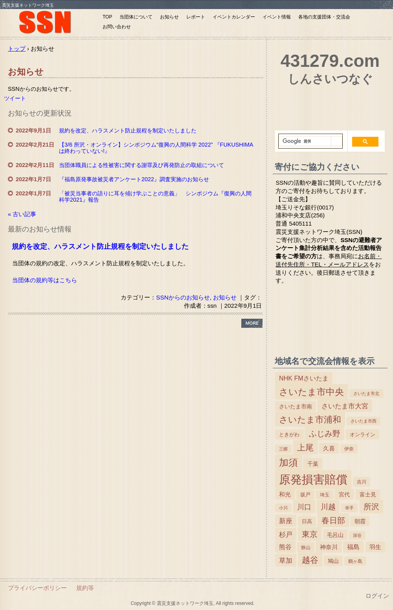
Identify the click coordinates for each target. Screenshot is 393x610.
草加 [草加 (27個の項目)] (285, 560)
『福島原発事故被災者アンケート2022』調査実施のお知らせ (134, 179)
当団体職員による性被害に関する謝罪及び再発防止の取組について (141, 165)
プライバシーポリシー (37, 587)
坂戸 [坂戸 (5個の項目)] (305, 495)
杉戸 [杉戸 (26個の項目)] (285, 534)
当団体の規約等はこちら (44, 280)
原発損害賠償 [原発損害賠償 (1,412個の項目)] (313, 479)
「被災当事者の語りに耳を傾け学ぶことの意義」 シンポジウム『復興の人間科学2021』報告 (155, 196)
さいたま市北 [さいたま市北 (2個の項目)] (366, 393)
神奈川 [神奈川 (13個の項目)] (329, 547)
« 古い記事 (22, 214)
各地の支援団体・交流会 (324, 17)
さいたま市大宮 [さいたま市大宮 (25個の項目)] (344, 406)
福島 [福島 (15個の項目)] (353, 547)
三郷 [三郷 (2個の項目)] (283, 448)
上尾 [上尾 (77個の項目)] (305, 447)
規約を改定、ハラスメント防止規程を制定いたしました (127, 130)
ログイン (377, 596)
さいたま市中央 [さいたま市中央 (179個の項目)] (311, 392)
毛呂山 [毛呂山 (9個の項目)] (335, 535)
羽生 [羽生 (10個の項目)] (375, 547)
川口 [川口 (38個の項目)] (304, 507)
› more (252, 323)
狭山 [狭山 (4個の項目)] (305, 547)
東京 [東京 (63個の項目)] (310, 534)
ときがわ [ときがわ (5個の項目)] (289, 434)
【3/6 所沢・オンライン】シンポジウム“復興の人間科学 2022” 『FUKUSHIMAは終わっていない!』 (156, 147)
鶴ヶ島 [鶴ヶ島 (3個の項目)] (355, 561)
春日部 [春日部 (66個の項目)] (333, 520)
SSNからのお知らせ (182, 297)
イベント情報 (277, 17)
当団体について (135, 17)
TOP (107, 17)
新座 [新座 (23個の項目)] (285, 521)
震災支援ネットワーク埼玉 (49, 22)
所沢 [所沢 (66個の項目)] (371, 506)
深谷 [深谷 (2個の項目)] (357, 535)
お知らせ (169, 17)
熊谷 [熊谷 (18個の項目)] (285, 546)
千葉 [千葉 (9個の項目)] (312, 464)
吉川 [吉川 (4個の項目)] (361, 482)
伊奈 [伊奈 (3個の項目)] (349, 448)
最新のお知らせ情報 (40, 229)
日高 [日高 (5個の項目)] (307, 521)
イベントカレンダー (234, 17)
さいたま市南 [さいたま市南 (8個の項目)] (295, 406)
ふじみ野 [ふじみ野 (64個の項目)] (324, 433)
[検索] (305, 141)
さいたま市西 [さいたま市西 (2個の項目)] (363, 421)
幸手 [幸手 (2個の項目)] (349, 507)
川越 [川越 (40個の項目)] (328, 507)
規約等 (85, 587)
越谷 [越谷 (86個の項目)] (310, 559)
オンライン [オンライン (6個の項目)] (362, 434)
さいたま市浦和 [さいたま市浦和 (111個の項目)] (310, 419)
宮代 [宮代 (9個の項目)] (344, 494)
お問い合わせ (117, 26)
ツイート (15, 98)
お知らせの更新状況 (40, 113)
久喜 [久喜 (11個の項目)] (329, 448)
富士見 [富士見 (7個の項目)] (368, 495)
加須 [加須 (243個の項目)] (288, 462)
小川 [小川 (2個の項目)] (283, 507)
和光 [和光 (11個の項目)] (285, 494)
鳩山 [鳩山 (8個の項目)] (333, 561)
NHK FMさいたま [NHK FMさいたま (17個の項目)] (304, 378)
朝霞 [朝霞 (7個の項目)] (359, 521)
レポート (195, 17)
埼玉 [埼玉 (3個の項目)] (324, 494)
